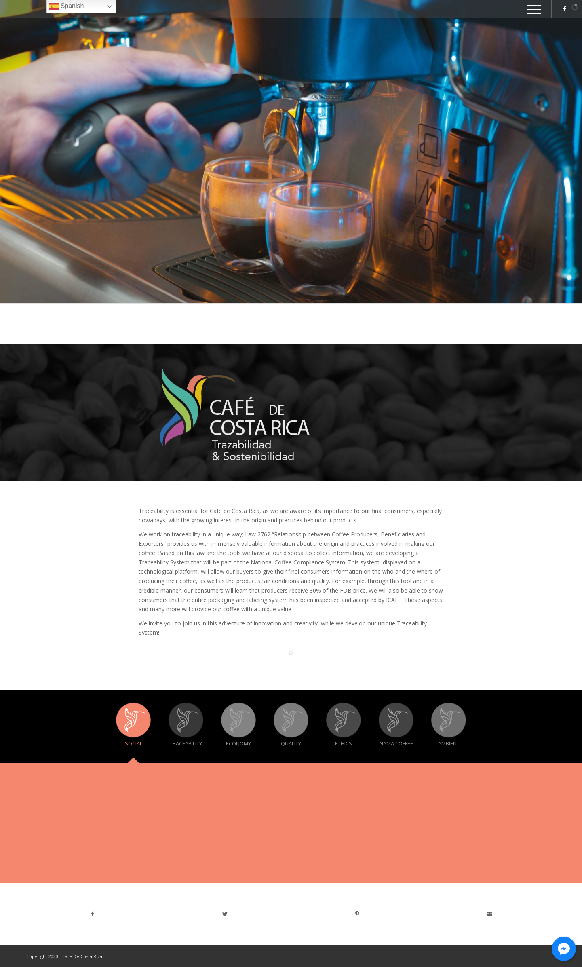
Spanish (66, 6)
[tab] (133, 729)
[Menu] (531, 9)
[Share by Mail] (490, 914)
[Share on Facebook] (92, 914)
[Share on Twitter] (225, 914)
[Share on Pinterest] (357, 914)
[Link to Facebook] (564, 9)
